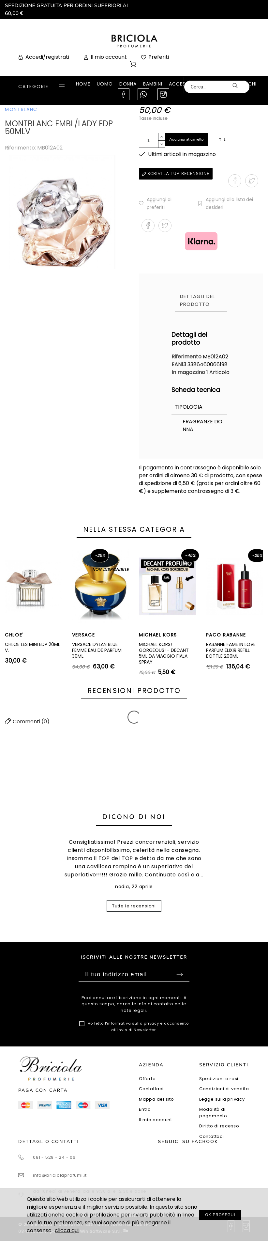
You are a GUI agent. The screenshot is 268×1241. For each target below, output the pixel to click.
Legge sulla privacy (222, 1099)
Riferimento (187, 356)
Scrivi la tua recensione (175, 173)
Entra (145, 1109)
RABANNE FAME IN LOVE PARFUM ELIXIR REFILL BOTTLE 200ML (231, 650)
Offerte (147, 1079)
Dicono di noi (134, 816)
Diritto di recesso (219, 1126)
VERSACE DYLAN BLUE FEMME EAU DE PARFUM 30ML (97, 650)
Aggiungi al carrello (186, 139)
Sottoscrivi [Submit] (179, 974)
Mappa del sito (156, 1099)
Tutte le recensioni (134, 906)
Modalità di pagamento (213, 1112)
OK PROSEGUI (220, 1214)
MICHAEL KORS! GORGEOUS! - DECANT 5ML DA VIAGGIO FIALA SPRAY (164, 653)
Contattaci (151, 1089)
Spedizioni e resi (218, 1079)
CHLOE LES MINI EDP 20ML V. (32, 647)
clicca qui (67, 1230)
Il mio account (155, 1120)
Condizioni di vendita (224, 1089)
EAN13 (179, 364)
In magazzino (188, 372)
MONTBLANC (21, 109)
